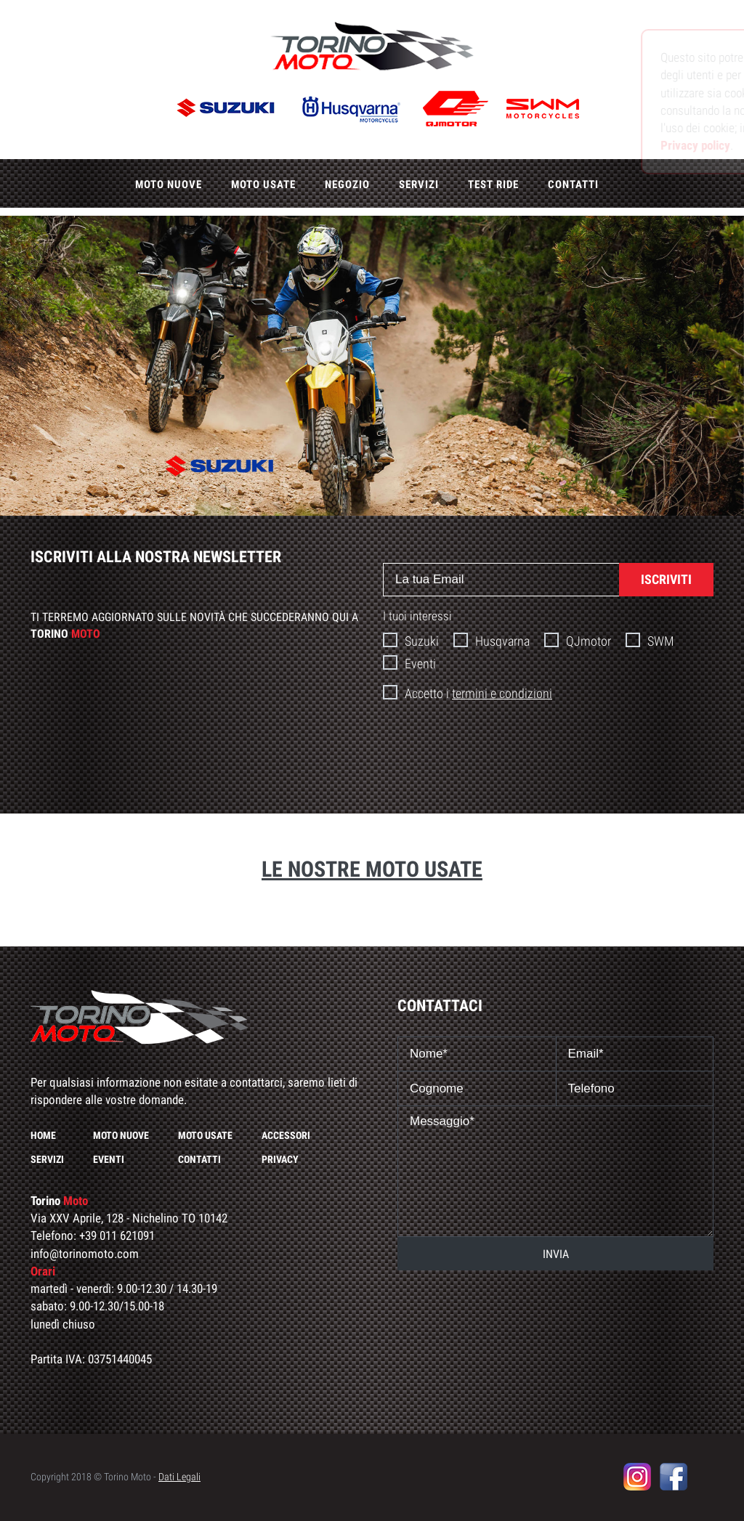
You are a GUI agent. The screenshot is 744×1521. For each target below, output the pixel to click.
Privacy (280, 1159)
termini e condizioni (502, 693)
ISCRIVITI (666, 579)
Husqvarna (491, 640)
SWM (650, 640)
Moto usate (263, 184)
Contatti (573, 184)
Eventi (409, 662)
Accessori (286, 1135)
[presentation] (548, 749)
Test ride (493, 184)
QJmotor (577, 640)
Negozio (347, 184)
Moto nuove (168, 184)
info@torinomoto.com (85, 1253)
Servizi (419, 184)
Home (43, 1135)
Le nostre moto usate (372, 869)
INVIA (556, 1254)
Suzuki (411, 640)
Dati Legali (179, 1477)
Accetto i (467, 692)
